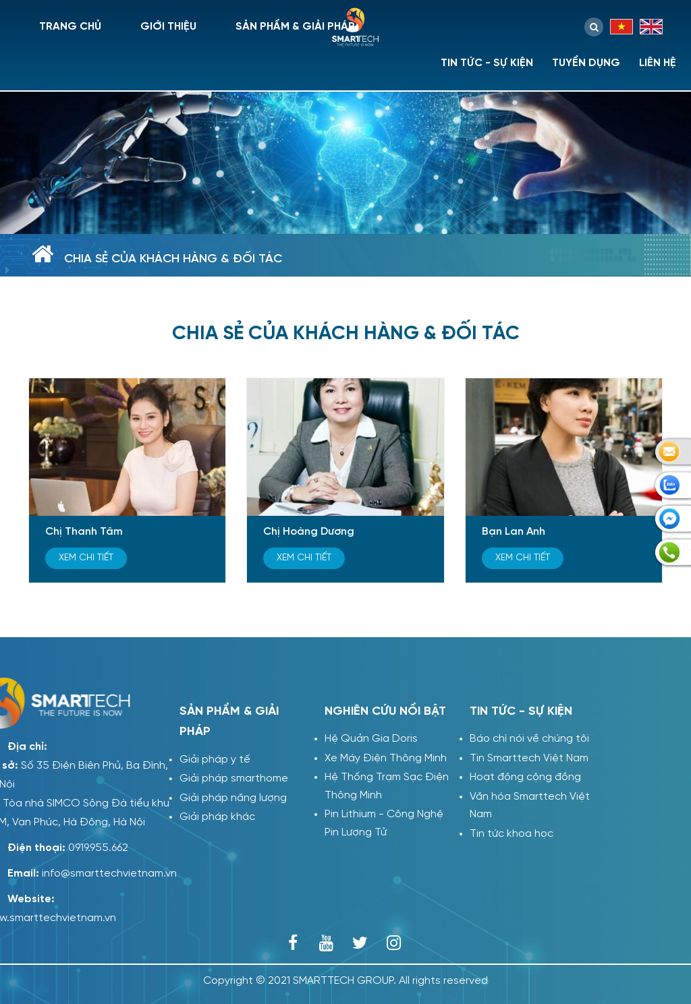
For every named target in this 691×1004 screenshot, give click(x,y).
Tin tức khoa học (511, 833)
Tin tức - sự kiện (487, 63)
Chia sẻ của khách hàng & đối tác (173, 259)
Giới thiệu (168, 26)
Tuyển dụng (586, 63)
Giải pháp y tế (214, 759)
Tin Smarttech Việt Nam (529, 758)
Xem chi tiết (86, 558)
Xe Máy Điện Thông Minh (386, 758)
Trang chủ (70, 26)
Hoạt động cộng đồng (525, 777)
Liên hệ (657, 63)
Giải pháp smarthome (233, 778)
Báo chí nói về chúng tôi (529, 738)
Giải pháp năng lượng (232, 798)
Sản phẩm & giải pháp (295, 26)
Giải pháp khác (216, 817)
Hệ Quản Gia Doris (371, 738)
